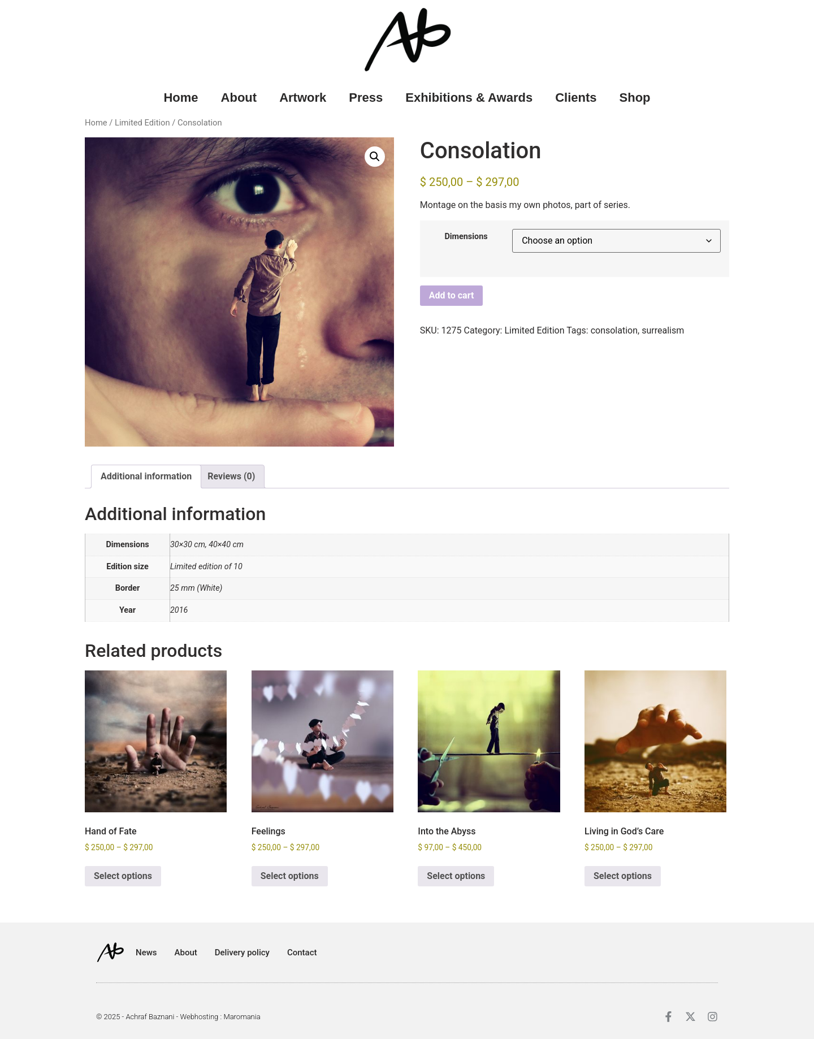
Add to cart (451, 295)
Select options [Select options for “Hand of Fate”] (123, 876)
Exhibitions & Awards (468, 97)
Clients (575, 97)
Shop (635, 97)
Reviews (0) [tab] (231, 476)
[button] (375, 156)
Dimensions (465, 237)
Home (180, 97)
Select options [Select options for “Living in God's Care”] (623, 876)
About (239, 97)
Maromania (241, 1016)
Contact (302, 952)
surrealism (663, 330)
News (146, 952)
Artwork (302, 97)
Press (366, 97)
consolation (614, 330)
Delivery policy (242, 952)
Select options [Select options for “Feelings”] (290, 876)
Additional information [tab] (146, 476)
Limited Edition (142, 123)
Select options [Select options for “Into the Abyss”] (456, 876)
